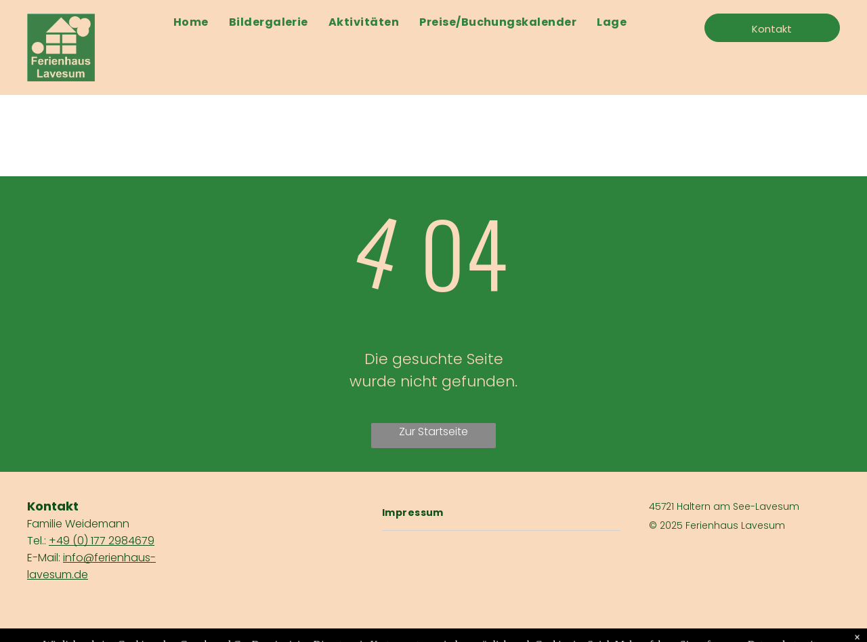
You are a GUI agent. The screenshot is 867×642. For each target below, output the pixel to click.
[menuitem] (191, 22)
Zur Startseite (433, 431)
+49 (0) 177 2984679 (101, 540)
